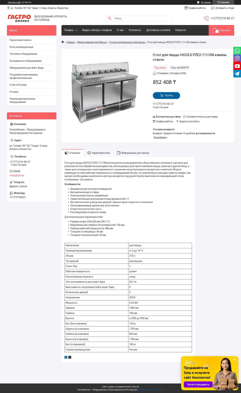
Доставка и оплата (158, 30)
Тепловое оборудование (23, 53)
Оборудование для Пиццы (92, 42)
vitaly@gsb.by (17, 175)
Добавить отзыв (224, 8)
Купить (169, 95)
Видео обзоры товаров (97, 30)
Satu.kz (135, 387)
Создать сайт (14, 2)
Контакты (135, 30)
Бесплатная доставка (168, 116)
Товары (69, 30)
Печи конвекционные (22, 47)
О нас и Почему (18, 84)
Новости (180, 30)
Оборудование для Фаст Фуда (27, 67)
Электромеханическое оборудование (22, 100)
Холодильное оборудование (26, 60)
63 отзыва (206, 2)
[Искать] (109, 18)
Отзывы (14, 91)
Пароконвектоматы (20, 40)
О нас (120, 30)
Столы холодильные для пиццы (127, 42)
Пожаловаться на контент (151, 390)
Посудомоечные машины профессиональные (24, 76)
